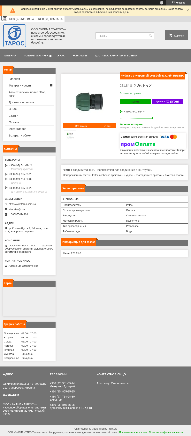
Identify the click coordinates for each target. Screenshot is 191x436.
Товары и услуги (36, 55)
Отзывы (14, 122)
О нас (61, 55)
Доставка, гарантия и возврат (117, 55)
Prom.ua (112, 428)
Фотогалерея (17, 128)
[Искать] (150, 35)
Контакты (80, 55)
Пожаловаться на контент (133, 432)
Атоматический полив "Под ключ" (27, 93)
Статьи (13, 115)
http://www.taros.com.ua (22, 203)
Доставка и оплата (21, 102)
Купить (135, 101)
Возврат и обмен (20, 135)
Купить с (167, 101)
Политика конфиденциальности (166, 432)
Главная (10, 55)
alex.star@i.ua (17, 209)
